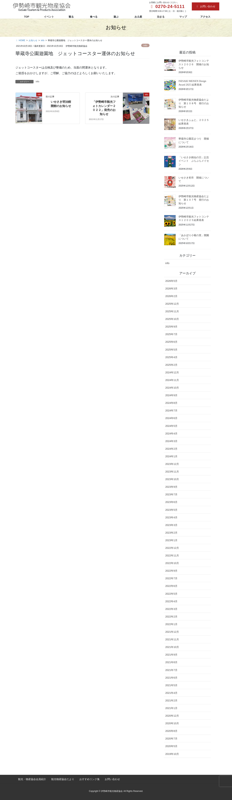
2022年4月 (171, 601)
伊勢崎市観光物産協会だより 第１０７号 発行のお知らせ (194, 200)
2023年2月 (171, 532)
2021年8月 (171, 662)
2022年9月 (171, 570)
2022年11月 (172, 555)
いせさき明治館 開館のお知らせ (62, 103)
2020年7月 (171, 738)
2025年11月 (172, 311)
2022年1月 (171, 624)
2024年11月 (172, 380)
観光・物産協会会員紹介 (32, 779)
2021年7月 (171, 670)
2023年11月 (172, 471)
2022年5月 (171, 593)
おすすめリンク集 (89, 779)
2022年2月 (171, 616)
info (145, 45)
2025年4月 (171, 357)
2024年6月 (171, 418)
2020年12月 (172, 715)
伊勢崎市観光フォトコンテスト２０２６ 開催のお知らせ (194, 64)
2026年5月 (171, 280)
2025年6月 (171, 341)
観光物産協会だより (62, 779)
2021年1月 (171, 708)
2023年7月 (171, 494)
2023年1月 (171, 540)
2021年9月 (171, 654)
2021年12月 (172, 631)
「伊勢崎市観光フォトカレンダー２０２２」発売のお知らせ (104, 107)
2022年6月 (171, 586)
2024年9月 (171, 395)
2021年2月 (171, 700)
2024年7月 (171, 410)
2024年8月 (171, 402)
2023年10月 (172, 479)
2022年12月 (172, 547)
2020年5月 (171, 746)
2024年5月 (171, 425)
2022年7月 (171, 578)
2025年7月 (171, 334)
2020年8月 (171, 730)
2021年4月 (171, 692)
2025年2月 (171, 364)
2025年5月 (171, 349)
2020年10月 (172, 723)
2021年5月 (171, 685)
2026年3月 (171, 288)
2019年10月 (172, 754)
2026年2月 (171, 296)
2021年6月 (171, 677)
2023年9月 (171, 486)
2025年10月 (172, 319)
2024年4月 (171, 433)
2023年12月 (172, 464)
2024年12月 (172, 372)
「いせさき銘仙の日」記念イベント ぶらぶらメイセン (194, 161)
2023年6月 (171, 502)
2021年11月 (172, 639)
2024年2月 (171, 448)
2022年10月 (172, 563)
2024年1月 (171, 456)
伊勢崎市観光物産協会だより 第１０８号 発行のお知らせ (194, 103)
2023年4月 (171, 517)
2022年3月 (171, 609)
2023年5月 (171, 509)
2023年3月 (171, 525)
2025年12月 (172, 303)
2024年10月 (172, 387)
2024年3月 (171, 441)
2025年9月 (171, 326)
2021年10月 (172, 647)
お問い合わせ (206, 6)
